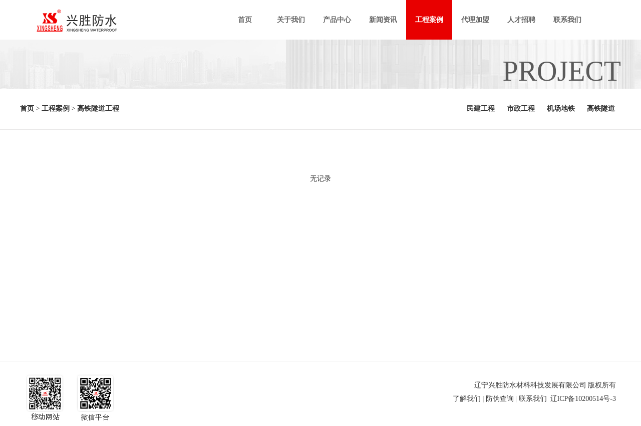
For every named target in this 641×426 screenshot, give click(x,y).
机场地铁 (561, 108)
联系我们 (533, 398)
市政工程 (521, 108)
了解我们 (467, 398)
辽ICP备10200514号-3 (583, 398)
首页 (27, 108)
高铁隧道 (601, 108)
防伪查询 (500, 398)
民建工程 (481, 108)
